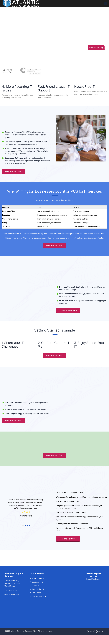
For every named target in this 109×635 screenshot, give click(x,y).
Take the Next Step (96, 47)
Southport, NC (37, 582)
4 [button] (29, 525)
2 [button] (25, 525)
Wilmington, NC (38, 578)
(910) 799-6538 (10, 590)
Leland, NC (36, 585)
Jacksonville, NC (38, 589)
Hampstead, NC (38, 593)
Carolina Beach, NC (39, 596)
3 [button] (27, 525)
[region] (54, 215)
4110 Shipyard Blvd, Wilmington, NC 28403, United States (13, 583)
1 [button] (23, 525)
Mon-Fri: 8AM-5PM (11, 594)
